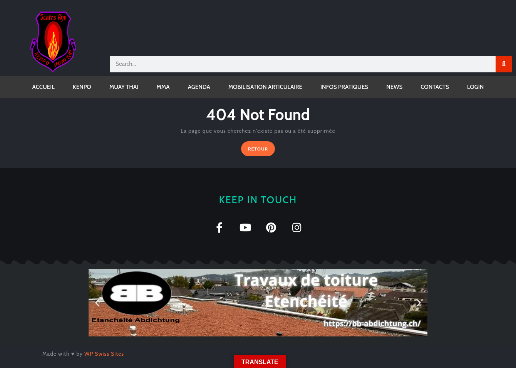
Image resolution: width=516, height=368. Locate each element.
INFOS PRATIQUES (344, 87)
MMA (163, 87)
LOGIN (475, 87)
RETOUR (261, 146)
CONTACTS (435, 87)
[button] (97, 303)
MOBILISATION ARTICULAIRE (265, 87)
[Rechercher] (504, 64)
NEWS (394, 87)
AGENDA (199, 87)
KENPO (82, 87)
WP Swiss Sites (104, 353)
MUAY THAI (123, 87)
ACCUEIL (43, 87)
